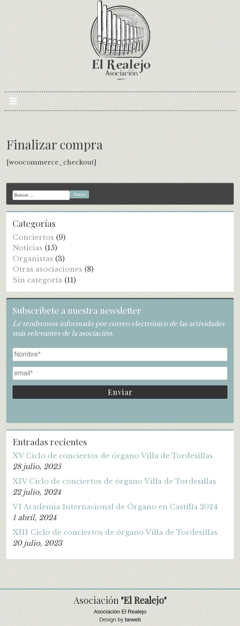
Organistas (33, 258)
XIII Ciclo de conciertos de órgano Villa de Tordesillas (115, 532)
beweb (133, 619)
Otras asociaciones (47, 269)
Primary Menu (13, 101)
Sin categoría (37, 280)
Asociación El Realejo (120, 611)
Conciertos (33, 237)
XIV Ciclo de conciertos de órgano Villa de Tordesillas (114, 481)
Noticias (28, 248)
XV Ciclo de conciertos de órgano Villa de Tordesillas (113, 456)
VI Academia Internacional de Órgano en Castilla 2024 (115, 507)
